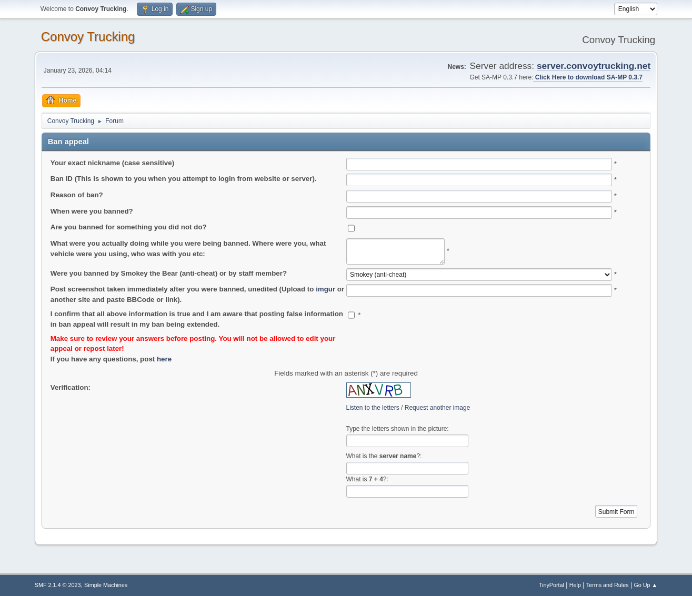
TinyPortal (551, 585)
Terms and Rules (607, 585)
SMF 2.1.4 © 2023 (58, 585)
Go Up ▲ (645, 585)
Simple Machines (105, 585)
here (164, 359)
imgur (325, 289)
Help (575, 585)
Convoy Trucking (88, 36)
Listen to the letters (372, 407)
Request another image (437, 407)
